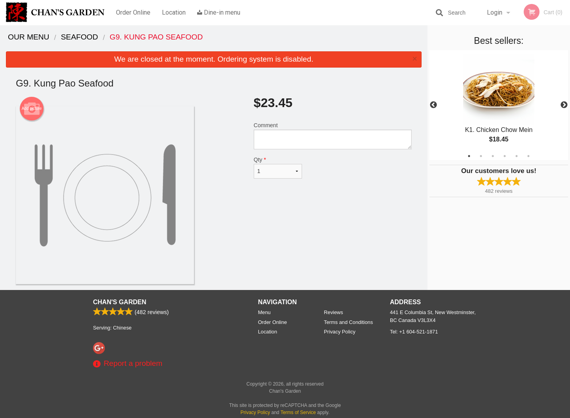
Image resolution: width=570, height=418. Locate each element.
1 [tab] (469, 156)
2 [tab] (481, 156)
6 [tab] (528, 156)
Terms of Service (298, 412)
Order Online (133, 12)
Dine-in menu (218, 12)
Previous (433, 105)
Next (564, 105)
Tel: (414, 332)
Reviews (333, 312)
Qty (278, 167)
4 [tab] (505, 156)
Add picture (32, 109)
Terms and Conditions (348, 322)
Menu (264, 312)
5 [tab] (517, 156)
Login (494, 12)
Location (174, 12)
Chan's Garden (119, 302)
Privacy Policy (339, 332)
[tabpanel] (498, 105)
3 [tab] (493, 156)
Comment (333, 135)
